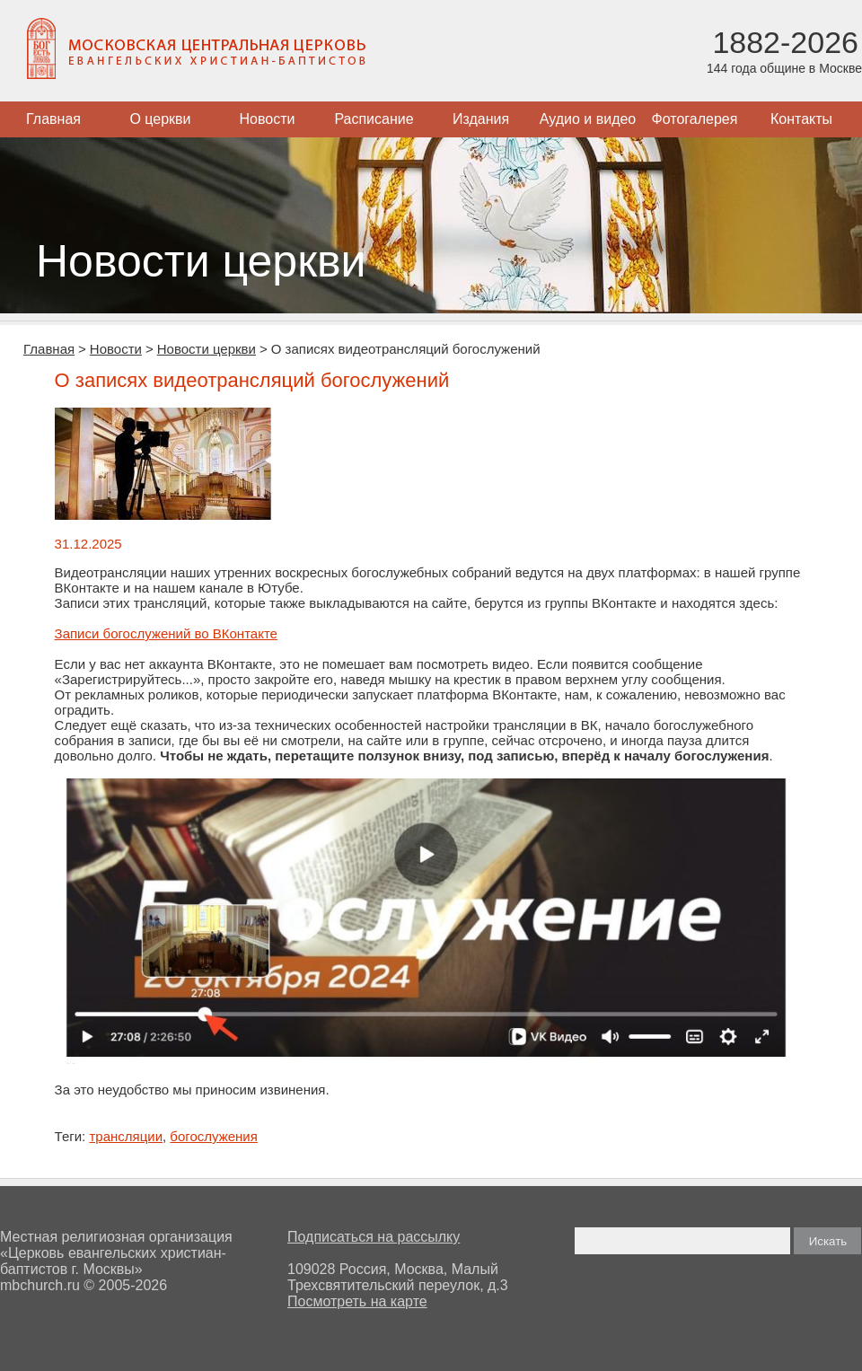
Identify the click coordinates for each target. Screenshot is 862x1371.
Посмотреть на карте (357, 1301)
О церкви (159, 119)
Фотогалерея (695, 119)
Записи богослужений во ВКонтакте (166, 633)
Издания (481, 119)
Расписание (373, 119)
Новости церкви (206, 348)
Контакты (801, 119)
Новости (267, 119)
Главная (53, 119)
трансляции (126, 1136)
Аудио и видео (588, 119)
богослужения (214, 1136)
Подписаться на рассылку (373, 1236)
